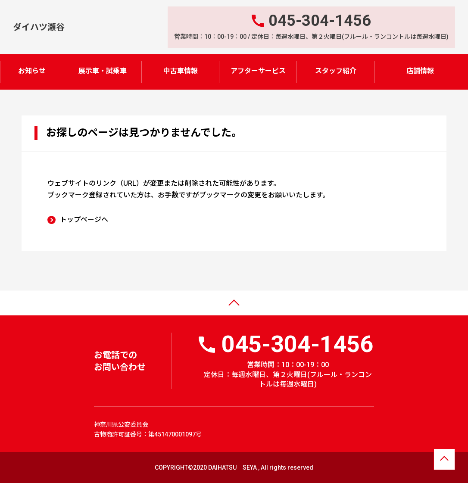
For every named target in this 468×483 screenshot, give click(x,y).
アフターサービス (258, 71)
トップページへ (84, 219)
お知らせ (32, 71)
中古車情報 (180, 71)
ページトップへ (444, 460)
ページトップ (27, 309)
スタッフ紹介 (335, 71)
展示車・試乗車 (102, 71)
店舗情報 (420, 71)
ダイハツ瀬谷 (39, 27)
